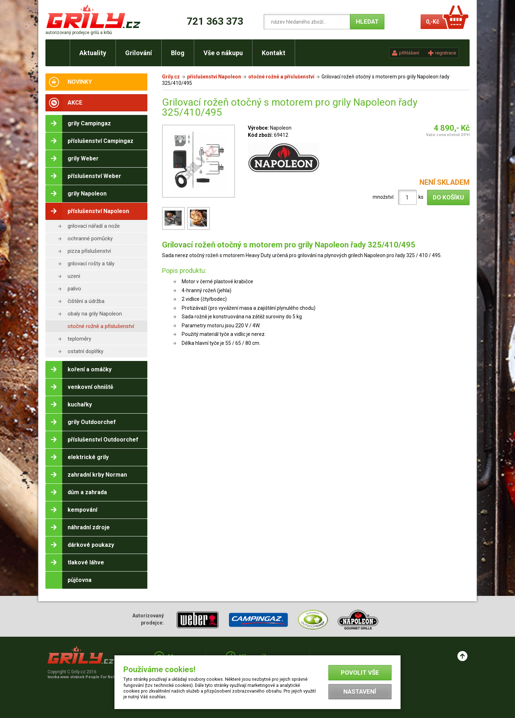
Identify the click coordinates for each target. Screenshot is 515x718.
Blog (178, 53)
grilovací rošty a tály (91, 263)
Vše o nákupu (223, 53)
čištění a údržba (86, 301)
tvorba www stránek (85, 677)
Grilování (138, 53)
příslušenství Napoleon (214, 76)
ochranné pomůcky (90, 238)
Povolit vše (360, 672)
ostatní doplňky (85, 351)
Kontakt (273, 53)
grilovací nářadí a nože (94, 226)
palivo (74, 288)
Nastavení (359, 691)
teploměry (79, 339)
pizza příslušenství (89, 251)
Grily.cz (171, 76)
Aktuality (92, 53)
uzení (74, 276)
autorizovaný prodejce (78, 32)
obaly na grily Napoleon (95, 313)
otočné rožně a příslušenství (101, 326)
